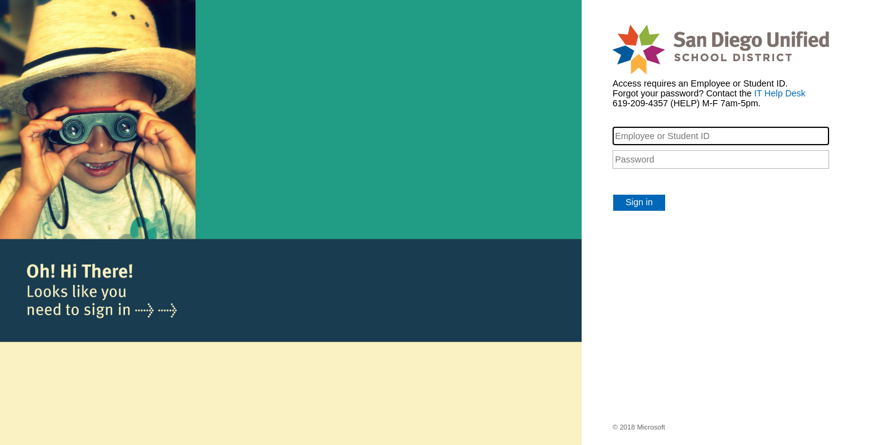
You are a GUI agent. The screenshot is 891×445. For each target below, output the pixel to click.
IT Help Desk (780, 93)
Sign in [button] (639, 202)
